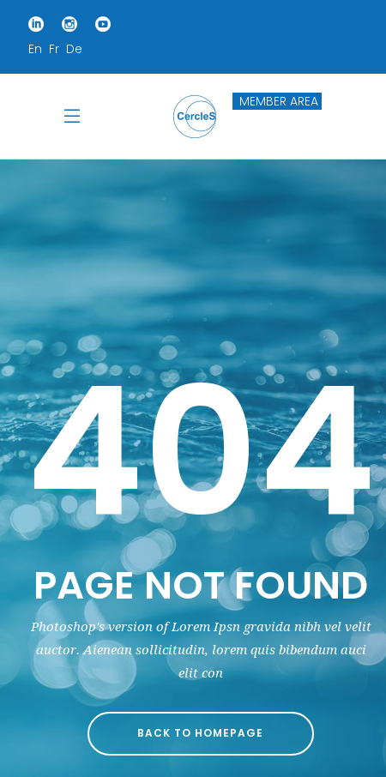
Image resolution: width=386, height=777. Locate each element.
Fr (54, 48)
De (74, 48)
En (35, 48)
